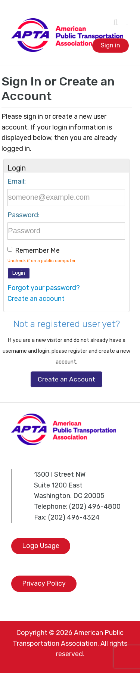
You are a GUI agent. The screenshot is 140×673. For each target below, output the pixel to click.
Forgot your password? (43, 288)
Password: (23, 215)
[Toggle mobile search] (115, 22)
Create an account (36, 299)
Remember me (37, 250)
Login (18, 273)
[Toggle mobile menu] (127, 22)
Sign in (110, 45)
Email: (16, 181)
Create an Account (66, 379)
